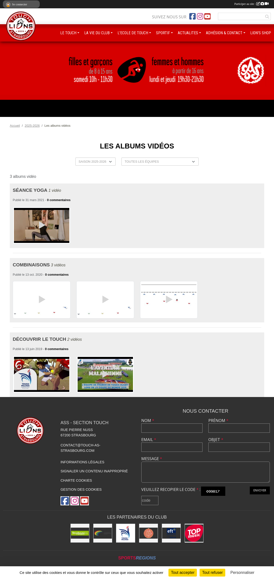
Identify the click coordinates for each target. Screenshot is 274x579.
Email (148, 439)
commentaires (60, 200)
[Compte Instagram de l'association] (200, 16)
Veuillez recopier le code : (170, 489)
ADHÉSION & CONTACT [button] (224, 33)
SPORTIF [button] (163, 33)
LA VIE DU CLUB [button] (97, 33)
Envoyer (259, 490)
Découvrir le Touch (39, 339)
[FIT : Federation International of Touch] (102, 533)
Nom (147, 420)
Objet (215, 439)
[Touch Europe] (171, 533)
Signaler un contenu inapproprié (94, 471)
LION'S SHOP (260, 33)
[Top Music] (194, 533)
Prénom (218, 420)
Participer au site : (251, 4)
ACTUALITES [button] (188, 33)
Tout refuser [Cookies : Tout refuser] (212, 572)
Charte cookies (76, 480)
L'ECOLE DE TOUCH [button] (133, 33)
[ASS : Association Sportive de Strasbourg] (148, 533)
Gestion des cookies (81, 489)
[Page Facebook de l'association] (192, 16)
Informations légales (82, 462)
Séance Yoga (30, 190)
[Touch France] (125, 533)
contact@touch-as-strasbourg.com (80, 448)
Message (151, 458)
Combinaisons (31, 264)
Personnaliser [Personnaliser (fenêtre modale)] (242, 572)
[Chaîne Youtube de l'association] (207, 16)
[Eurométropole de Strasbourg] (80, 533)
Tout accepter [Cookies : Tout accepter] (182, 572)
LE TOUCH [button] (68, 33)
